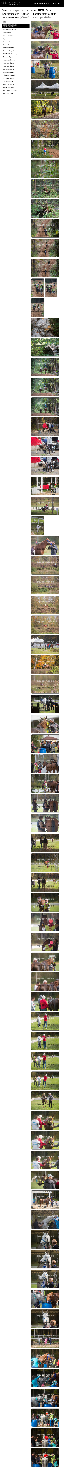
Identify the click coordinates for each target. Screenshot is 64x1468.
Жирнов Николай (8, 45)
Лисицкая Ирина (8, 57)
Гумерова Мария (8, 42)
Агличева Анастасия (9, 29)
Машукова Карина (8, 63)
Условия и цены (42, 3)
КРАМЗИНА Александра (10, 54)
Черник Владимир (8, 87)
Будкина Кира (7, 33)
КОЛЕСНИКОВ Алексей (10, 48)
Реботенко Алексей (9, 75)
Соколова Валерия (8, 78)
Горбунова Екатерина (9, 39)
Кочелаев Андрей (8, 51)
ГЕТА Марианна (8, 36)
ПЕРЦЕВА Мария (8, 69)
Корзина (57, 3)
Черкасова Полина (8, 84)
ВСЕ (4, 22)
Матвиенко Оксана (9, 60)
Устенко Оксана (8, 81)
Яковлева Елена (8, 93)
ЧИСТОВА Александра (10, 90)
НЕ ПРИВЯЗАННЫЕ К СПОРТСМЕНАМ (10, 25)
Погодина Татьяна (8, 72)
